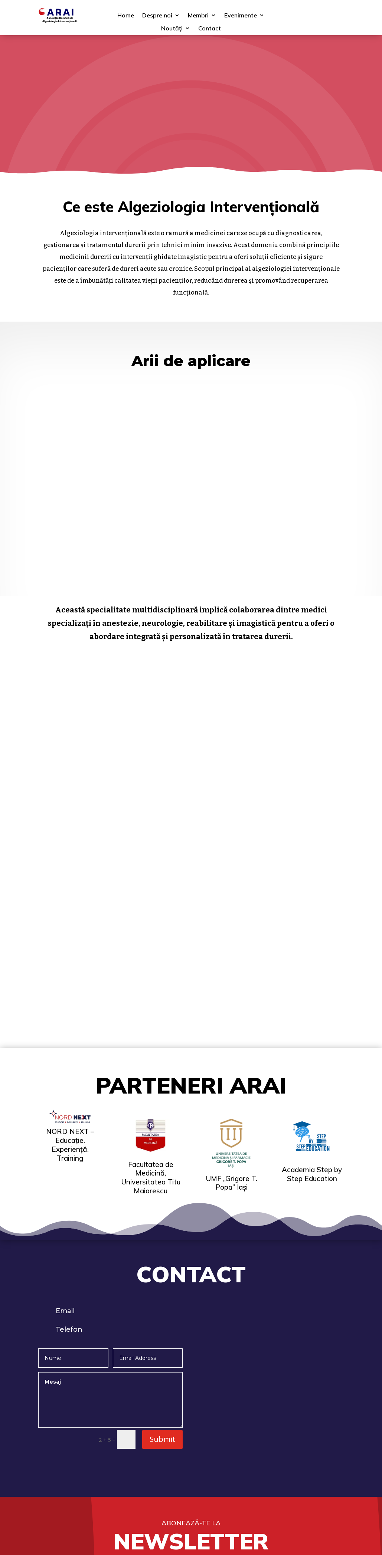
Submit (162, 1172)
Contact (209, 30)
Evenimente (240, 17)
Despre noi (157, 17)
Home (125, 17)
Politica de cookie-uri (67, 1484)
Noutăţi (172, 30)
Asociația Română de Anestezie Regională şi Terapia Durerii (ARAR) (298, 1406)
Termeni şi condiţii (63, 1472)
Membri (198, 17)
